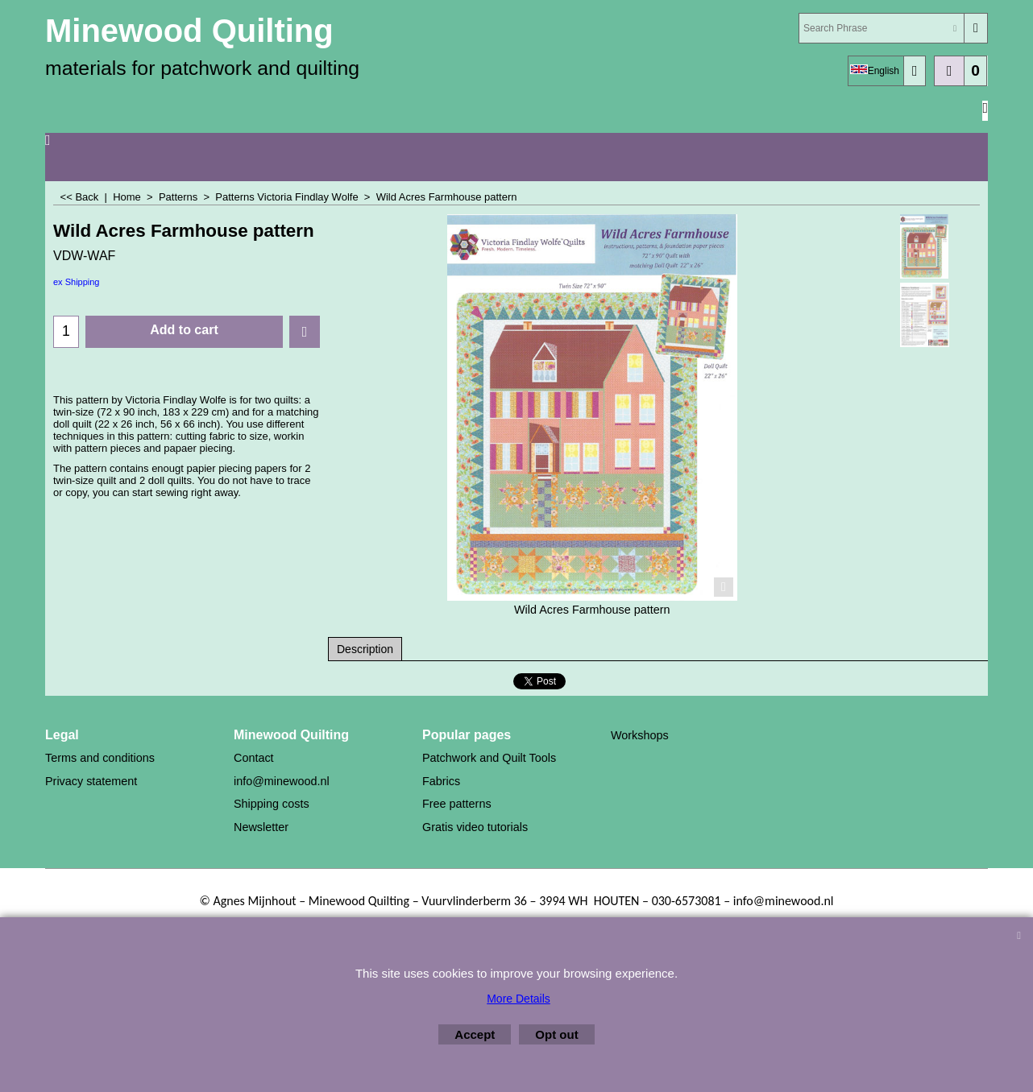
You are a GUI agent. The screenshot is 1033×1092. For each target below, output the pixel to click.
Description (365, 649)
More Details (518, 998)
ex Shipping (76, 282)
